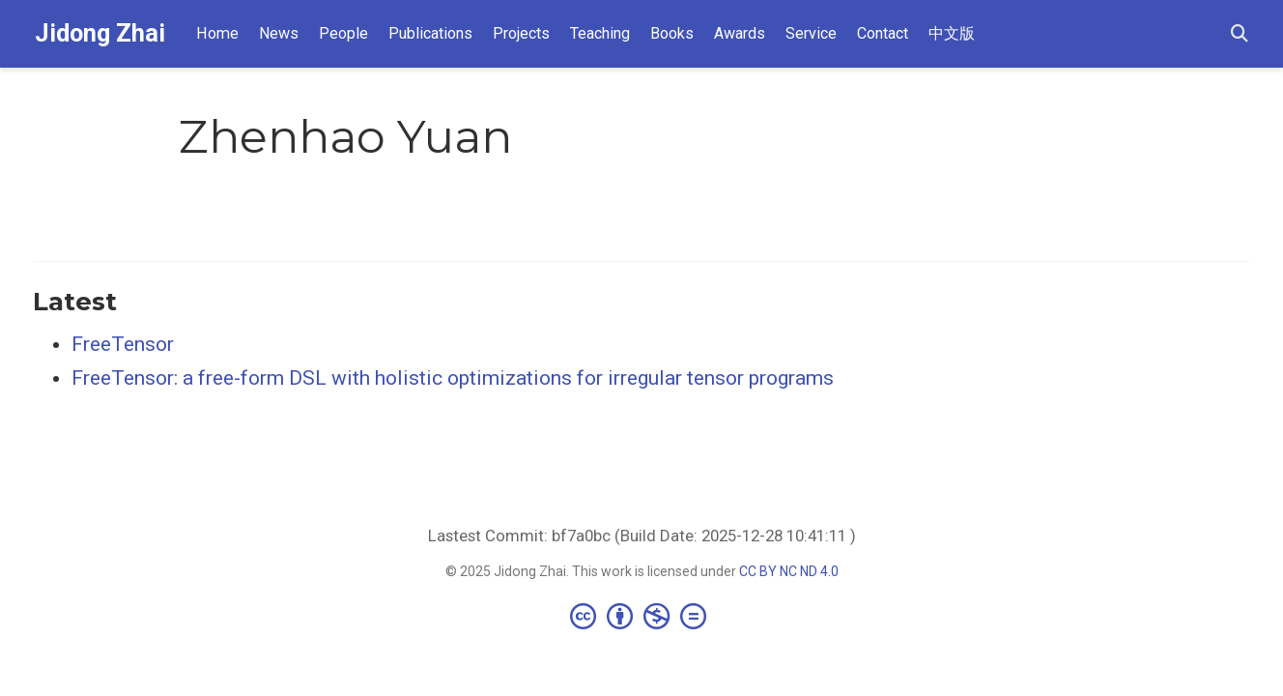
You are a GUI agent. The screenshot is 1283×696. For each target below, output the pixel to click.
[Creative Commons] (642, 615)
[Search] (1239, 34)
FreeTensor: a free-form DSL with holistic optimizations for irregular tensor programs (452, 378)
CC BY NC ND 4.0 (789, 571)
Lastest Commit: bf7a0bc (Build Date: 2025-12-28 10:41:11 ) (642, 535)
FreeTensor (122, 344)
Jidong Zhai (100, 33)
